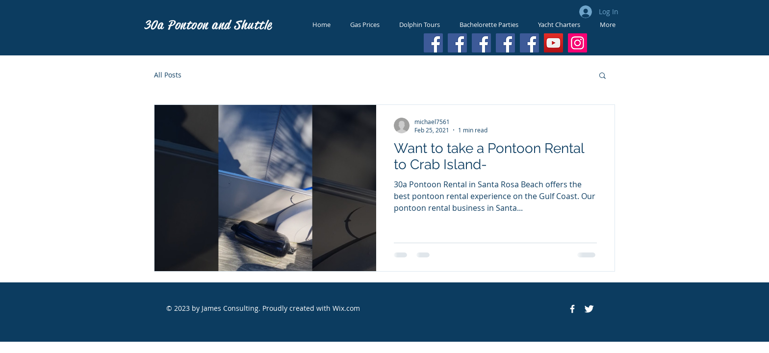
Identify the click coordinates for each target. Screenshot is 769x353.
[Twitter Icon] (589, 308)
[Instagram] (577, 42)
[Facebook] (433, 42)
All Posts (167, 74)
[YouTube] (553, 42)
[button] (602, 76)
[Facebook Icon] (572, 308)
